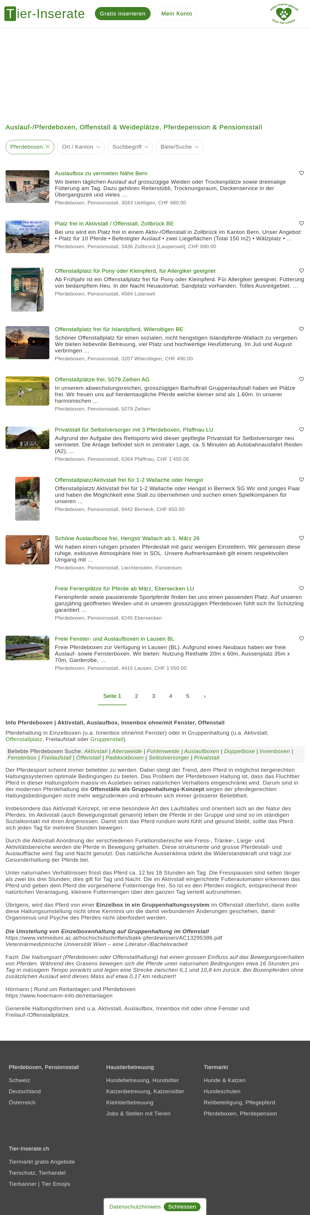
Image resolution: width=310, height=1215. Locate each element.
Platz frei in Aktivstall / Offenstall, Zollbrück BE (114, 225)
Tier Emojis (55, 1186)
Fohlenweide (163, 753)
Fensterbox (22, 760)
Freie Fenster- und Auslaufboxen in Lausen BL (114, 641)
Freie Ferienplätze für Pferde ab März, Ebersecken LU (124, 590)
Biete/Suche (176, 149)
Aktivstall (95, 753)
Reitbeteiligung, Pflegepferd (239, 1104)
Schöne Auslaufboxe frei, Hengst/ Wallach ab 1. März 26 (127, 540)
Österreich (22, 1104)
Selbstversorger (169, 760)
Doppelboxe (239, 753)
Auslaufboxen (201, 753)
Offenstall (88, 760)
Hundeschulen (222, 1093)
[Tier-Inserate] (48, 14)
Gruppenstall (106, 741)
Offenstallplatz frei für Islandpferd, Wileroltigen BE (119, 331)
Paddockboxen (125, 760)
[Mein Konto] (177, 15)
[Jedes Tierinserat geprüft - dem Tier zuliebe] (284, 14)
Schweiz (19, 1082)
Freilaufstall (56, 760)
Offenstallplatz (24, 741)
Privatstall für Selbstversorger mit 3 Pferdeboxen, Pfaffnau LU (134, 432)
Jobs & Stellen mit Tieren (138, 1116)
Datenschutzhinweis (135, 1207)
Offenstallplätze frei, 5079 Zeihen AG (102, 381)
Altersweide (127, 753)
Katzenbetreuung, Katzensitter (145, 1093)
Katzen (237, 1082)
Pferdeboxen (26, 149)
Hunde (212, 1082)
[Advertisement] (155, 73)
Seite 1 (112, 698)
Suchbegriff (127, 149)
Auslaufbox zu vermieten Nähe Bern (101, 175)
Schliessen (182, 1207)
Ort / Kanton (77, 149)
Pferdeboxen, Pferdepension (240, 1116)
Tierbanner (22, 1186)
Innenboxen (275, 753)
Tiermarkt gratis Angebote (42, 1164)
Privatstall (207, 760)
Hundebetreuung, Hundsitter (142, 1082)
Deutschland (25, 1093)
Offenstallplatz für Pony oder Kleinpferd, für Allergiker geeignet (135, 273)
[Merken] (301, 175)
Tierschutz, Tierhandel (37, 1175)
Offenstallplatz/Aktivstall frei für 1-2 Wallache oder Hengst (129, 482)
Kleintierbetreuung (129, 1104)
